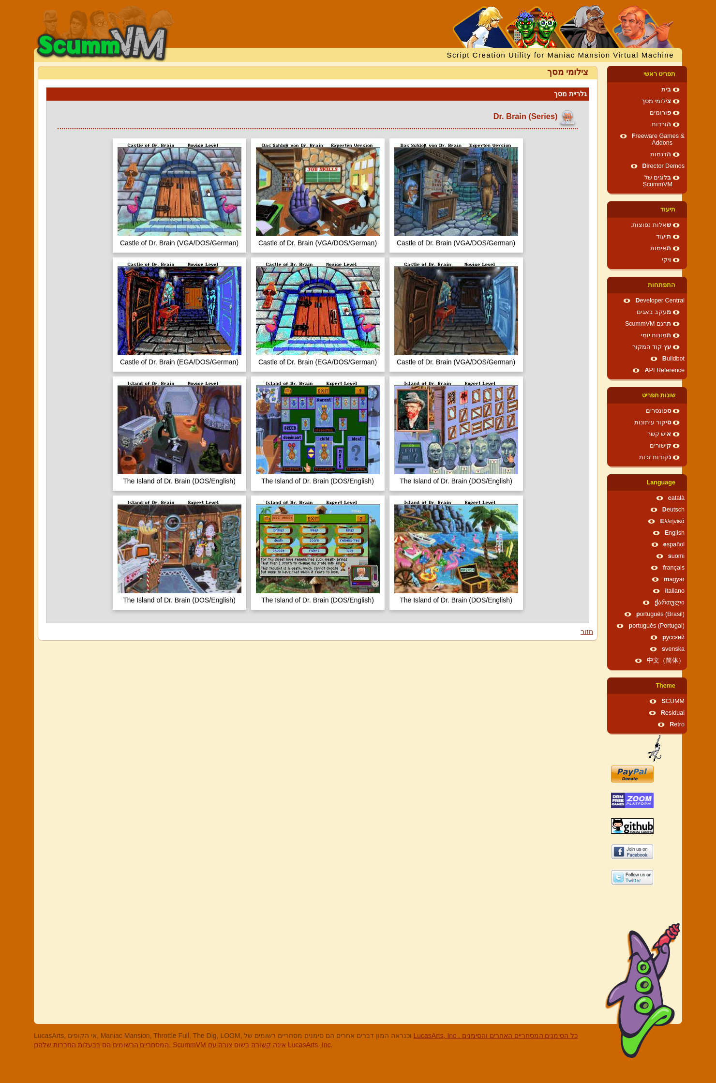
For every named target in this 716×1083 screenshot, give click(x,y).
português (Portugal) (656, 625)
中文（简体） (666, 660)
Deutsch (673, 509)
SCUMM (673, 701)
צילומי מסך (656, 101)
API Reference (664, 370)
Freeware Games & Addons (658, 139)
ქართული (670, 602)
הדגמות (660, 154)
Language (661, 482)
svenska (673, 649)
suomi (676, 556)
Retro (677, 724)
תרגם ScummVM (648, 323)
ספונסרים (658, 410)
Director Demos (663, 166)
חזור (587, 631)
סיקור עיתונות (652, 422)
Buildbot (673, 358)
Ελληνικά (672, 521)
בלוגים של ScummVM (657, 181)
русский (673, 637)
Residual (673, 712)
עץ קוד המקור (651, 347)
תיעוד (667, 209)
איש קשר (659, 434)
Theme (665, 685)
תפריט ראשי (659, 74)
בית (666, 89)
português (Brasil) (660, 614)
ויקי (666, 259)
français (674, 567)
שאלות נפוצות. (651, 225)
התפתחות (661, 285)
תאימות (660, 248)
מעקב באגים (654, 312)
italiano (675, 590)
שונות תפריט (659, 395)
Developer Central (660, 300)
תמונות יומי (656, 335)
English (675, 532)
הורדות (661, 124)
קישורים (660, 445)
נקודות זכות (655, 457)
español (674, 544)
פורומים (660, 112)
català (676, 498)
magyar (674, 579)
